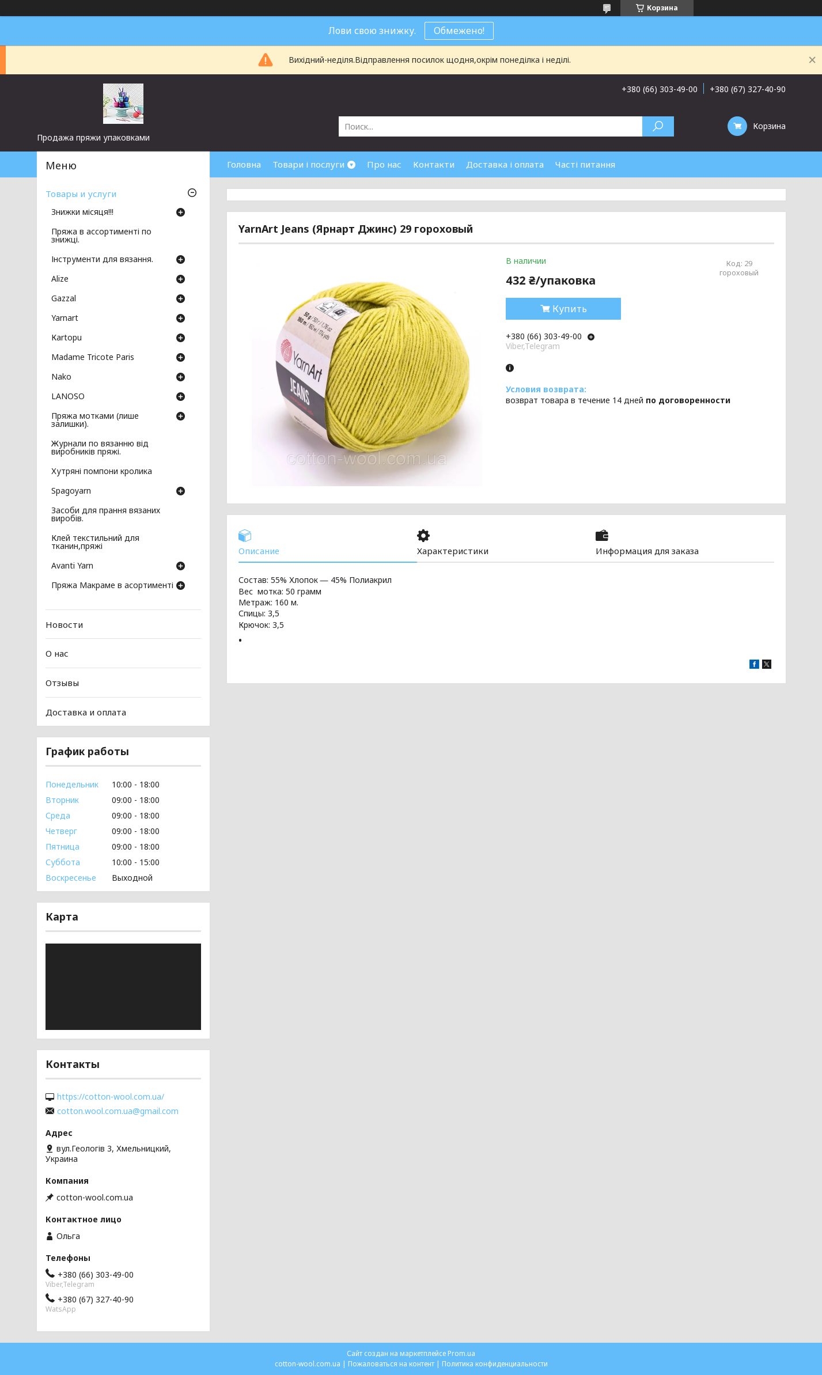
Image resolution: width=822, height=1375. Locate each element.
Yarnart (64, 318)
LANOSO (68, 396)
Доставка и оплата (86, 711)
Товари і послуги (308, 164)
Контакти (433, 164)
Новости (64, 624)
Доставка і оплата (505, 164)
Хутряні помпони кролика (101, 471)
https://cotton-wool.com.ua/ (110, 1097)
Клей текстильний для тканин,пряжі (95, 542)
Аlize (60, 279)
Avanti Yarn (72, 566)
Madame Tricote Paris (92, 357)
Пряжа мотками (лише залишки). (95, 420)
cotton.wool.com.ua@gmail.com (118, 1111)
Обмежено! (459, 30)
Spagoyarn (71, 491)
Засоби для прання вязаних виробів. (105, 515)
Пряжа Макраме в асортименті (112, 585)
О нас (57, 653)
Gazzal (63, 299)
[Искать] (658, 126)
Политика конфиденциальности (495, 1364)
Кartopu (66, 338)
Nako (61, 377)
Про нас (384, 164)
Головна (244, 164)
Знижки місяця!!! (82, 212)
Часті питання (585, 164)
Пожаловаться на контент (391, 1364)
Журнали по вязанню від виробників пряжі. (100, 448)
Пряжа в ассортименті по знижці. (101, 236)
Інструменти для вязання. (102, 259)
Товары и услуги (81, 193)
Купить (569, 308)
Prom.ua (461, 1353)
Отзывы (62, 682)
